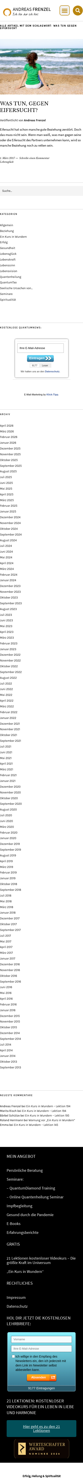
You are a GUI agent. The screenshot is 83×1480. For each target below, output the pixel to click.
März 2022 (7, 706)
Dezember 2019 (10, 844)
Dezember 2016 (10, 964)
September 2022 (11, 672)
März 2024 (7, 569)
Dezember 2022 (10, 654)
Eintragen (36, 358)
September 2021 (10, 740)
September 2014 (10, 1038)
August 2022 (8, 677)
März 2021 (6, 769)
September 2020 (11, 803)
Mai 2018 (6, 901)
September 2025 (11, 465)
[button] (65, 10)
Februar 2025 (8, 505)
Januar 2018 (8, 912)
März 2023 (7, 637)
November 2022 (10, 660)
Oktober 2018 (8, 884)
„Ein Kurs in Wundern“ (25, 1271)
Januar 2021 (7, 781)
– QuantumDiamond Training (31, 1188)
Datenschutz (52, 371)
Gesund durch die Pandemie (30, 1214)
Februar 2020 (8, 832)
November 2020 (10, 792)
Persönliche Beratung (25, 1170)
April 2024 (6, 563)
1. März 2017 (7, 158)
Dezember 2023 (10, 586)
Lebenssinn (7, 265)
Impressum (16, 1297)
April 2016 (6, 998)
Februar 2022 (8, 712)
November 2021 (10, 729)
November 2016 (10, 970)
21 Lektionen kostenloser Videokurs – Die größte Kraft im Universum (41, 1260)
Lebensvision (8, 271)
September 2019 (10, 849)
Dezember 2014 (10, 1033)
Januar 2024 (8, 580)
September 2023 (11, 603)
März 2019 (6, 867)
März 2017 (6, 952)
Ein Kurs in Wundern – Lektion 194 (48, 1106)
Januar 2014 (7, 1056)
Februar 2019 (8, 872)
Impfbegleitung (19, 1205)
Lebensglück (7, 161)
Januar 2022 (8, 718)
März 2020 (7, 826)
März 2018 (6, 907)
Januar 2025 (8, 511)
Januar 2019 (7, 878)
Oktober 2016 (8, 976)
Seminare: (15, 1179)
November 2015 (10, 1021)
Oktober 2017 (8, 924)
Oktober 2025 (9, 460)
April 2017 (6, 947)
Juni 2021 (6, 752)
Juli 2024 (6, 546)
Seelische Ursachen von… (16, 288)
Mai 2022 (6, 695)
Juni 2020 (6, 821)
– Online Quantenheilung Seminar (35, 1196)
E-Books (14, 1223)
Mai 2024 (6, 557)
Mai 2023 (6, 626)
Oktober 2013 (8, 1061)
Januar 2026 (8, 442)
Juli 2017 (5, 935)
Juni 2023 (6, 620)
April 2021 (6, 763)
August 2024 (8, 540)
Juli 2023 (6, 614)
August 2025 (8, 471)
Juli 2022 (6, 683)
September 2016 (10, 981)
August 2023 (8, 609)
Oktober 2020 (9, 798)
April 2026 (7, 425)
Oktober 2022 (9, 666)
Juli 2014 (5, 1044)
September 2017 (10, 930)
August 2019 (8, 855)
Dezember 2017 (9, 918)
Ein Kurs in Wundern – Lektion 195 (47, 1115)
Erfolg (4, 242)
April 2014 (6, 1050)
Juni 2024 (6, 551)
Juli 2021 (5, 746)
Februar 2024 (8, 574)
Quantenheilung (10, 277)
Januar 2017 (7, 958)
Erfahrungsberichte (23, 1232)
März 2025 (7, 500)
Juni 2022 (6, 689)
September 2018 (10, 889)
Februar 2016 (8, 1004)
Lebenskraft (7, 259)
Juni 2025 (6, 483)
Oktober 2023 (9, 597)
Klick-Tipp (52, 394)
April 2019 (6, 861)
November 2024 (10, 523)
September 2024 (11, 534)
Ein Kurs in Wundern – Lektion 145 (36, 1125)
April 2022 (7, 700)
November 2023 (10, 591)
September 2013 (10, 1067)
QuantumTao (8, 282)
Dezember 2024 (10, 517)
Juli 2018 (5, 895)
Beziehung (7, 231)
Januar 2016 (7, 1010)
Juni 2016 (6, 987)
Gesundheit (7, 248)
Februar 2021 (8, 775)
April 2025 (7, 494)
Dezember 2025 (10, 448)
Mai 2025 (6, 488)
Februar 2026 (8, 437)
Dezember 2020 (10, 786)
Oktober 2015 (8, 1027)
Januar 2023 (8, 649)
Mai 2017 (5, 941)
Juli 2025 (6, 477)
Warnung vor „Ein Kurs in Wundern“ (52, 1120)
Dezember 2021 (10, 723)
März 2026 (7, 431)
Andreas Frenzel (35, 120)
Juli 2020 (6, 815)
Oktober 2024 (9, 528)
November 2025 (10, 454)
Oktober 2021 (8, 735)
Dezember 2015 (10, 1016)
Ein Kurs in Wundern (13, 236)
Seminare (6, 294)
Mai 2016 (6, 993)
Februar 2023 (8, 643)
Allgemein (6, 225)
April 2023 (7, 632)
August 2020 (8, 809)
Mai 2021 (6, 758)
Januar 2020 (8, 838)
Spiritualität (8, 299)
